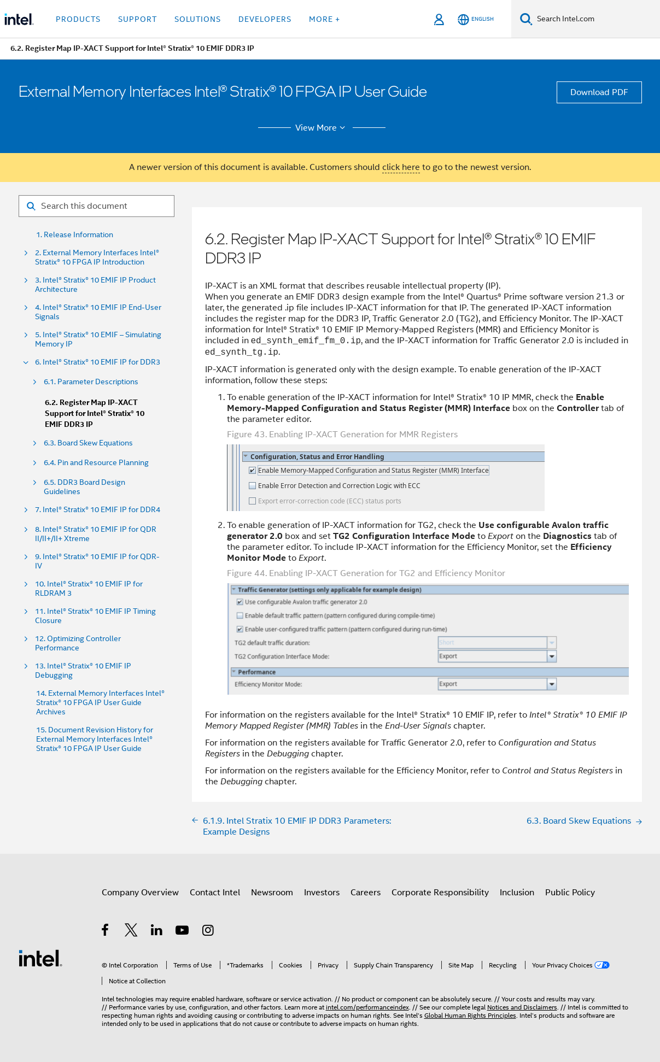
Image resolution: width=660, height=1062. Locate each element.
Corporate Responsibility (440, 892)
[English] (476, 19)
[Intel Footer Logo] (40, 957)
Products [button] (78, 19)
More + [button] (324, 19)
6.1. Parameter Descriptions (91, 381)
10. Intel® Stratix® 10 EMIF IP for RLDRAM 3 (89, 588)
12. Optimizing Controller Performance (78, 643)
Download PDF (599, 92)
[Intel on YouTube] (182, 932)
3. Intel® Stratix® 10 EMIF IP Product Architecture (95, 284)
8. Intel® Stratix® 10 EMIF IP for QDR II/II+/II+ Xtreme (95, 534)
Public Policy (570, 892)
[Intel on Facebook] (105, 932)
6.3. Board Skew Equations (88, 443)
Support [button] (137, 19)
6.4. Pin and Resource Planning (96, 462)
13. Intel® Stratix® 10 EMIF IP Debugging (83, 670)
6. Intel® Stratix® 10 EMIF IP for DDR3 (97, 362)
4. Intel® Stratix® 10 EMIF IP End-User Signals (98, 312)
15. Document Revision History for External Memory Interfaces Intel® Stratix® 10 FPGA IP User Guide (94, 739)
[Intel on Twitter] (131, 932)
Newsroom (272, 892)
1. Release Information (74, 234)
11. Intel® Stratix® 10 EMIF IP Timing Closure (95, 616)
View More (321, 127)
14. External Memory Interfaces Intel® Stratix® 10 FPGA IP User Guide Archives (100, 703)
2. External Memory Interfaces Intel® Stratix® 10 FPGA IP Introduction (97, 257)
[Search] (526, 19)
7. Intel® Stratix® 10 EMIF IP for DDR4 (97, 509)
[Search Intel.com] (596, 19)
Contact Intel (215, 892)
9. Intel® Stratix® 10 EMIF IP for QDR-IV (97, 561)
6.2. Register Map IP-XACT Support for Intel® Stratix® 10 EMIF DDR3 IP (94, 413)
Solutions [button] (197, 19)
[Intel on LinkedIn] (157, 932)
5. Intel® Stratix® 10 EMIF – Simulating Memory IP (98, 339)
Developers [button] (264, 19)
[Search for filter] (96, 206)
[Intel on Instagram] (208, 932)
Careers (366, 892)
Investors (322, 892)
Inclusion (517, 892)
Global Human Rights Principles (470, 1015)
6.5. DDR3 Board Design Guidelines (84, 487)
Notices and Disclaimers (522, 1007)
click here (401, 167)
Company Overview (140, 892)
